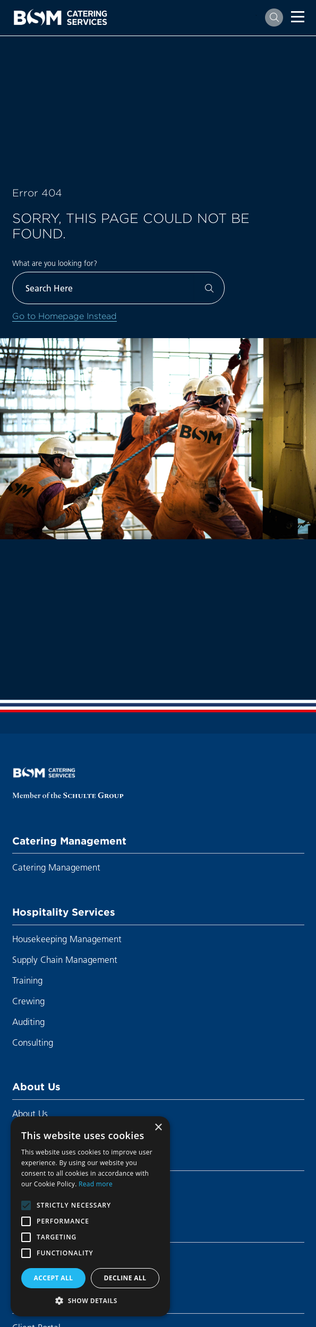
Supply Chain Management (64, 959)
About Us (36, 1086)
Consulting (32, 1042)
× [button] (158, 1128)
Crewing (28, 1000)
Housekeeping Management (67, 938)
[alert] (90, 1216)
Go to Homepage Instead (64, 316)
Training (27, 980)
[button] (90, 1300)
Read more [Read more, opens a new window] (96, 1183)
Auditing (28, 1021)
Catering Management (69, 840)
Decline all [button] (125, 1277)
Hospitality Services (63, 912)
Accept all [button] (53, 1277)
